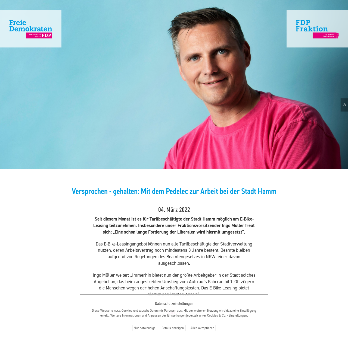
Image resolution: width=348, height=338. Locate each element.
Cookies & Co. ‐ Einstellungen (227, 315)
